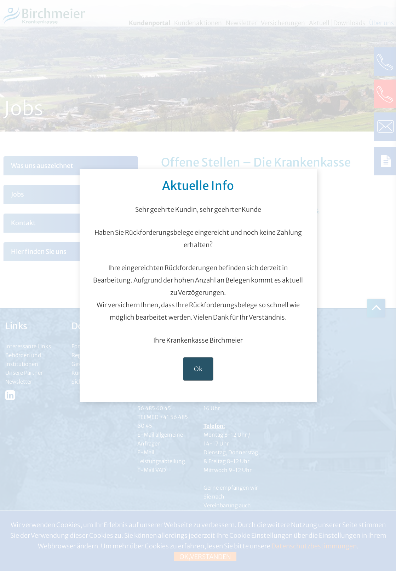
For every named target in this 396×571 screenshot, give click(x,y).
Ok (198, 369)
